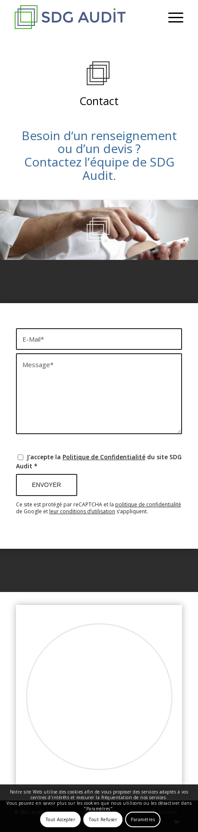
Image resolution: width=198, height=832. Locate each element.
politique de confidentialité (148, 504)
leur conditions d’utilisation (82, 511)
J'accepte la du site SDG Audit (99, 461)
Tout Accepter (60, 819)
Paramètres (143, 819)
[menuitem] (171, 17)
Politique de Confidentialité (104, 457)
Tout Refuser (103, 819)
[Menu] (171, 17)
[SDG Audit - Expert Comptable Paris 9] (82, 17)
